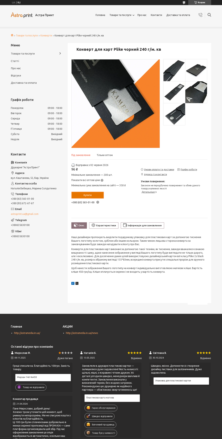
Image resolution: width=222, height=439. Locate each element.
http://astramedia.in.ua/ (27, 333)
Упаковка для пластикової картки (173, 380)
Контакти (156, 15)
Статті (15, 61)
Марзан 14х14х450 (27, 377)
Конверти (46, 35)
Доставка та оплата (178, 15)
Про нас (141, 15)
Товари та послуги (120, 15)
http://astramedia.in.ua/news (82, 333)
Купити (88, 195)
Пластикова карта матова (100, 397)
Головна (100, 15)
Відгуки (16, 75)
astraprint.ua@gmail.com (24, 214)
